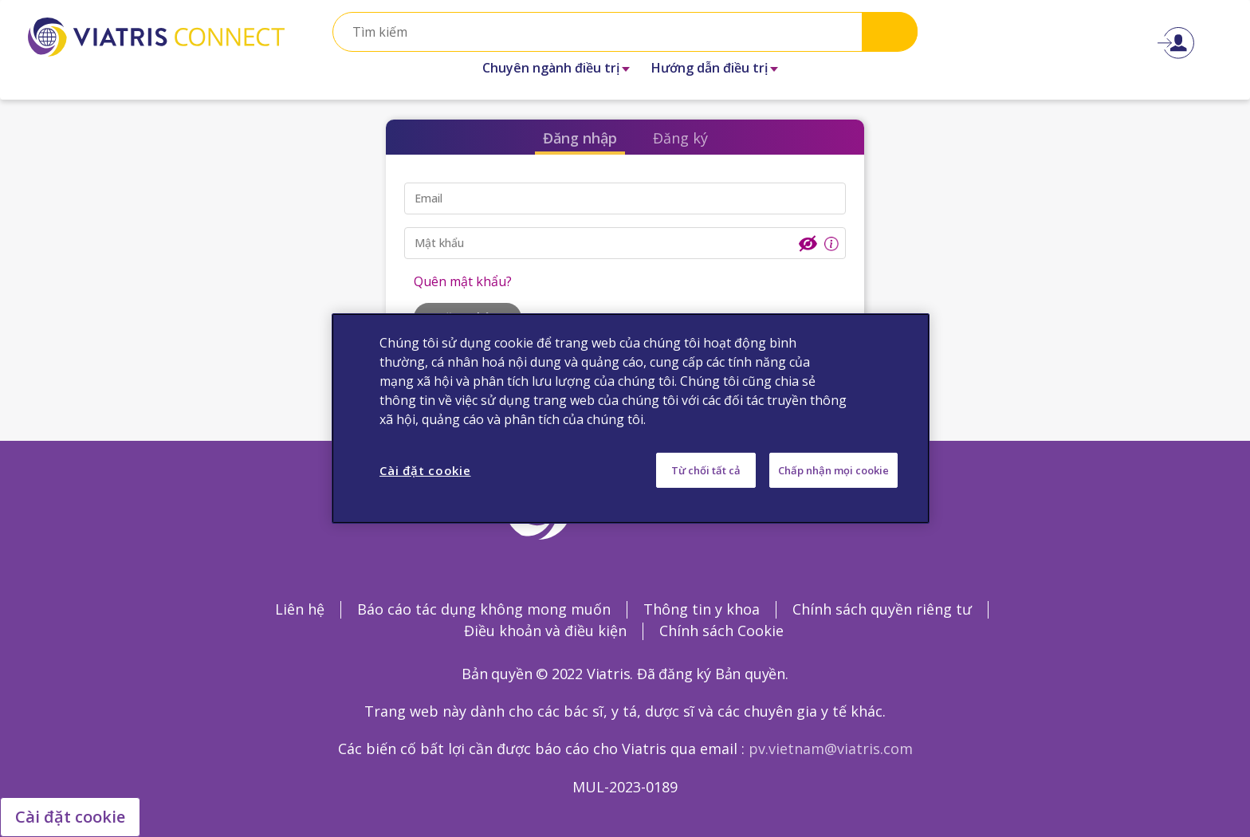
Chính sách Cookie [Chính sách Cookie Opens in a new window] (721, 630)
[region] (631, 418)
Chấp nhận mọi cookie (833, 470)
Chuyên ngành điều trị (550, 68)
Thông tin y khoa (701, 609)
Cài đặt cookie (70, 816)
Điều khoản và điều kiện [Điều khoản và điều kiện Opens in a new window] (545, 630)
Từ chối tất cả (706, 470)
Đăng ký (680, 137)
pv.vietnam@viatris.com (831, 748)
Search (890, 31)
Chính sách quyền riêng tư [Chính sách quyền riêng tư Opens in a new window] (882, 609)
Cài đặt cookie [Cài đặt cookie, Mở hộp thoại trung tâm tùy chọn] (425, 470)
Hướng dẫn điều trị (709, 68)
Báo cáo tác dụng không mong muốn (484, 609)
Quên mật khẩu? (463, 281)
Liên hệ (299, 609)
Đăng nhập (580, 137)
